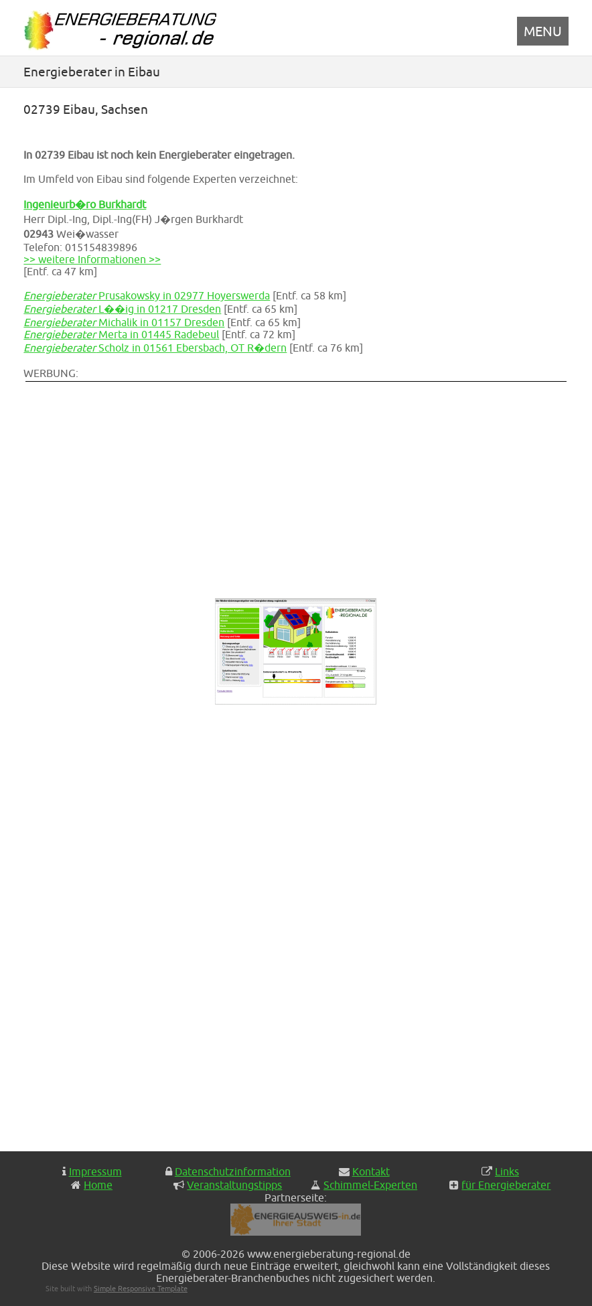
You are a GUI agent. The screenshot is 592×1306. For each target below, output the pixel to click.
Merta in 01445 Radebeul (121, 334)
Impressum (95, 1171)
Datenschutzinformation (233, 1171)
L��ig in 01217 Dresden (122, 309)
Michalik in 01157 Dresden (123, 322)
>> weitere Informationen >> (92, 259)
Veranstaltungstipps (234, 1185)
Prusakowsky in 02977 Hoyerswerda (146, 295)
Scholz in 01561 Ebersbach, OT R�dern (155, 348)
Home (98, 1185)
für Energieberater (505, 1185)
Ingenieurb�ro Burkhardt (84, 204)
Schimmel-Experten (370, 1185)
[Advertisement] (257, 477)
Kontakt (371, 1171)
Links (507, 1171)
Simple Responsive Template (141, 1288)
